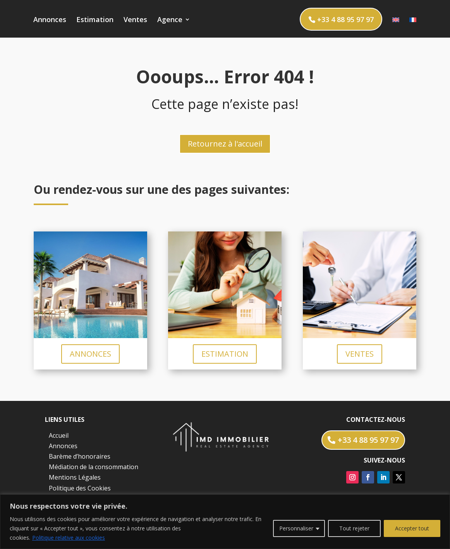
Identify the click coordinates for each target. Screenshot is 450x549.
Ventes (135, 20)
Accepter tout (412, 528)
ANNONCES (90, 354)
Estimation (94, 20)
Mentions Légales (75, 477)
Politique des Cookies (80, 488)
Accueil (59, 435)
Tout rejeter (354, 528)
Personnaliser (296, 528)
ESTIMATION (224, 354)
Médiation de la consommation (93, 467)
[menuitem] (395, 27)
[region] (225, 521)
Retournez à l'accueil (225, 143)
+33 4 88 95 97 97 (345, 19)
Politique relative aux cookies (68, 537)
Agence (169, 20)
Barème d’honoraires (79, 456)
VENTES (359, 354)
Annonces (49, 20)
